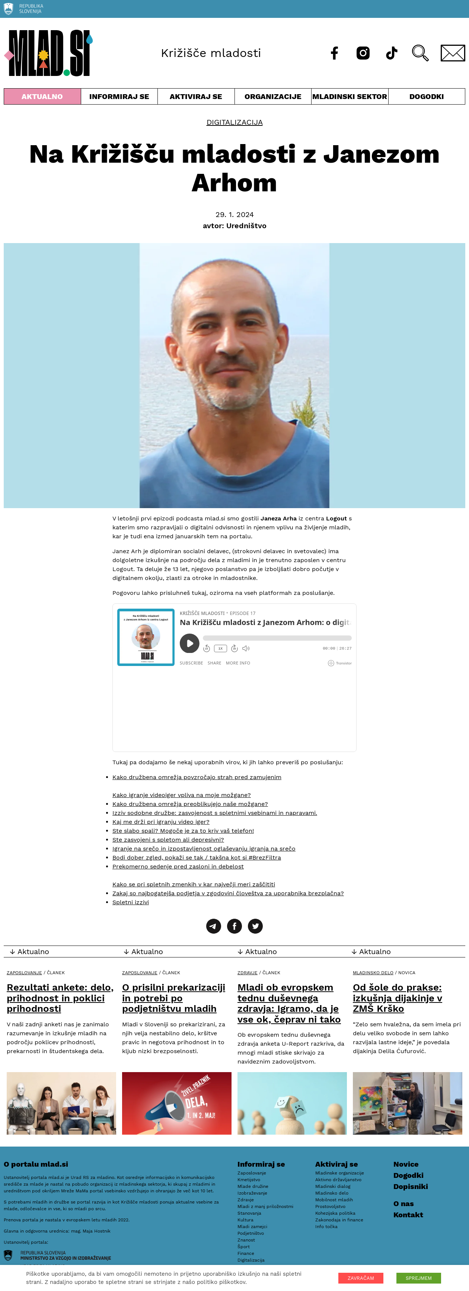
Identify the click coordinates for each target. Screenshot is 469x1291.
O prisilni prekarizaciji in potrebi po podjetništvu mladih (173, 998)
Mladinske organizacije (339, 1173)
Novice (406, 1164)
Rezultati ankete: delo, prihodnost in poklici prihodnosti (60, 998)
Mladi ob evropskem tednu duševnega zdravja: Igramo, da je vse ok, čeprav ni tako (289, 1003)
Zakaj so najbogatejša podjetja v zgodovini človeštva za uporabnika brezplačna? (228, 893)
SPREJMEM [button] (419, 1278)
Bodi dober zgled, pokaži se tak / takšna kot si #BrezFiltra (196, 857)
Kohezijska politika (335, 1213)
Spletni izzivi (130, 902)
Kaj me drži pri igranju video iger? (161, 821)
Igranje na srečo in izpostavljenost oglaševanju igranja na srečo (204, 848)
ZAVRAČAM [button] (361, 1278)
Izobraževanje (252, 1193)
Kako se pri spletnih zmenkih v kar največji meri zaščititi (193, 884)
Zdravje (247, 972)
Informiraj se (119, 98)
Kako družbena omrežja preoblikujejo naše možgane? (190, 803)
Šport (243, 1246)
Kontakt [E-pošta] (408, 1214)
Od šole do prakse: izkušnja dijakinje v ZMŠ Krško (397, 998)
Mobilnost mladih (334, 1199)
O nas (403, 1203)
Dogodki (426, 96)
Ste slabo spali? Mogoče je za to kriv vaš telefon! (183, 830)
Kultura (245, 1220)
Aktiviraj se (196, 98)
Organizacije (273, 98)
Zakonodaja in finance (339, 1220)
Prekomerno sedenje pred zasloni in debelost (178, 866)
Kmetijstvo (248, 1179)
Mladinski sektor (350, 98)
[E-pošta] (453, 53)
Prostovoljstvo (330, 1206)
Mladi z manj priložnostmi (265, 1206)
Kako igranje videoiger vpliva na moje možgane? (181, 794)
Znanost (246, 1240)
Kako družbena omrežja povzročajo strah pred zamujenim (196, 777)
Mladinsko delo (373, 972)
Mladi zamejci (252, 1226)
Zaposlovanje (24, 972)
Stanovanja (249, 1213)
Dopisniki (410, 1186)
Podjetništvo (250, 1233)
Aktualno (42, 98)
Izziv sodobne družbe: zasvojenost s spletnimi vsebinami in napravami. (214, 812)
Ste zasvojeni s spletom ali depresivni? (168, 839)
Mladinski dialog (332, 1186)
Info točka (326, 1226)
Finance (245, 1253)
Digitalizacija (235, 122)
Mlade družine (252, 1186)
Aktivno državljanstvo (338, 1179)
